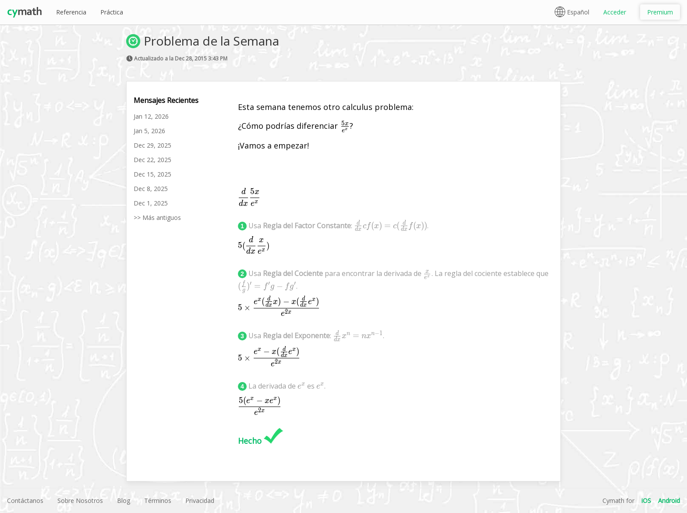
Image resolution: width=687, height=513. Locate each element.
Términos (157, 500)
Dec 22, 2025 (152, 160)
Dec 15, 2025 (152, 174)
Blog (123, 500)
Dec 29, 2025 (152, 145)
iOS (646, 500)
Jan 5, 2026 (149, 131)
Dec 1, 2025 (151, 203)
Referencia (71, 12)
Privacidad (199, 500)
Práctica (111, 12)
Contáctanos (25, 500)
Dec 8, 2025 (151, 188)
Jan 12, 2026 (151, 116)
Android (669, 500)
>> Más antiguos (157, 217)
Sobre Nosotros (80, 500)
